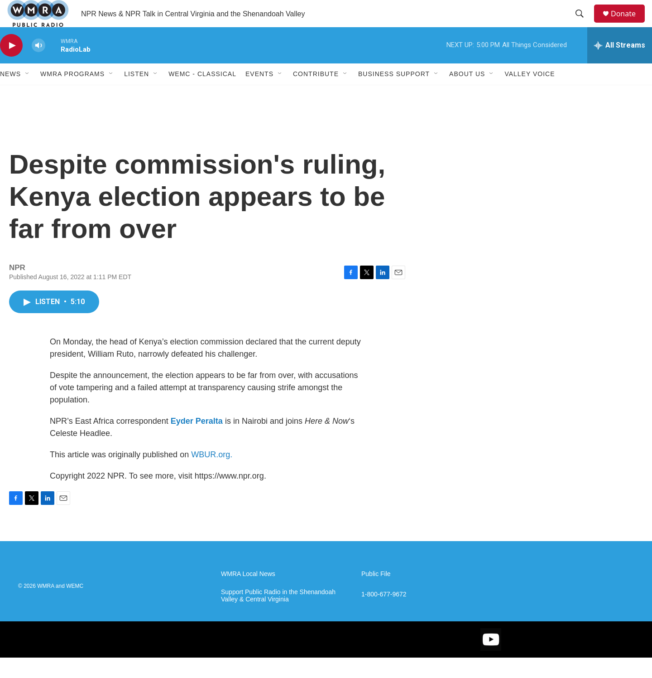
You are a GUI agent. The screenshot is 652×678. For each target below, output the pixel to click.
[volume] (38, 66)
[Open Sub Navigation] (27, 94)
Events (259, 94)
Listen (136, 94)
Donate (629, 24)
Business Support (394, 94)
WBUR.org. (211, 474)
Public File (376, 594)
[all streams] (619, 66)
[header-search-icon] (583, 24)
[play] (11, 66)
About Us (467, 94)
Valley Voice (529, 94)
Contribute (316, 94)
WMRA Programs (72, 94)
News (10, 94)
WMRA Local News (248, 594)
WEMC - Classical (202, 94)
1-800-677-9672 (384, 614)
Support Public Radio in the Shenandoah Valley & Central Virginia (278, 616)
